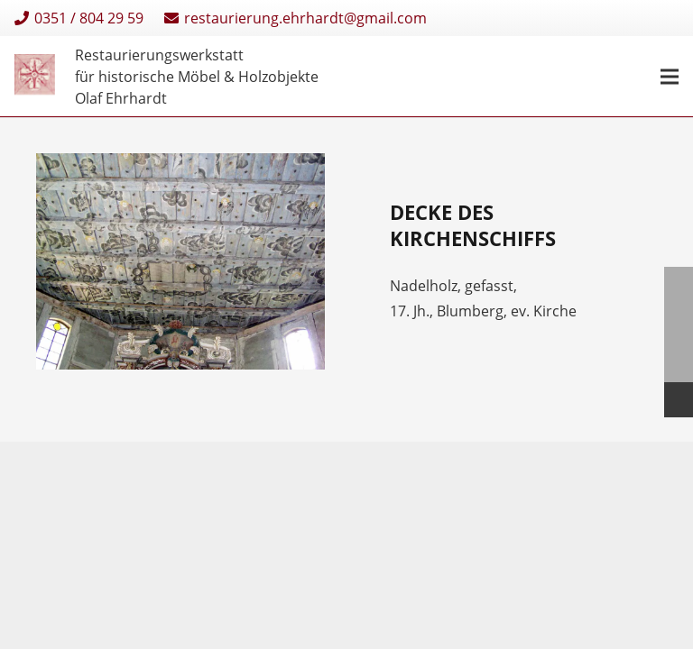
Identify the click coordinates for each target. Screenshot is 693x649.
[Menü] (669, 76)
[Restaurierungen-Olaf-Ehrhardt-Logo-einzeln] (34, 76)
